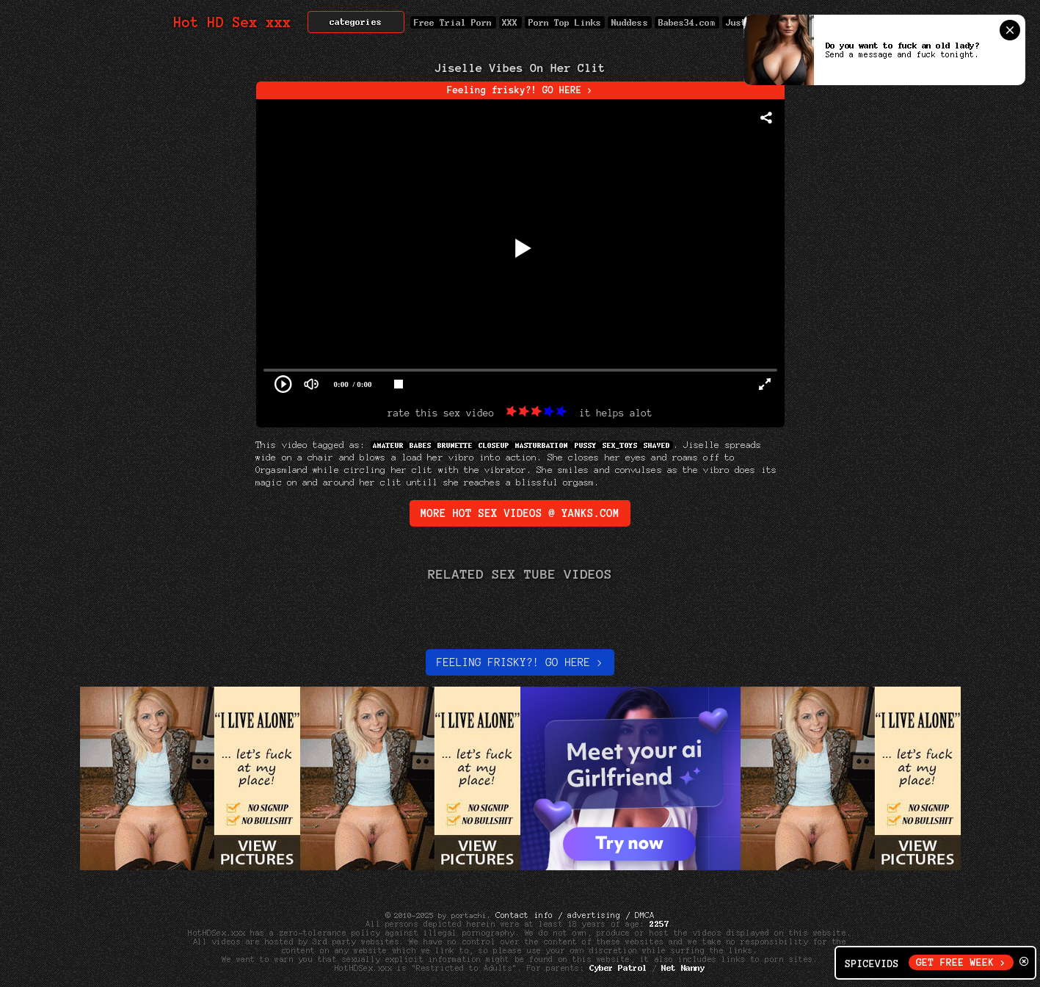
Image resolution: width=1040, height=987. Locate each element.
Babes (421, 445)
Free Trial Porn (453, 22)
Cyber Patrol (618, 968)
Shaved (657, 445)
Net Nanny (683, 968)
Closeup (494, 445)
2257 (659, 923)
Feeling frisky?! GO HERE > (520, 90)
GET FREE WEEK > (961, 962)
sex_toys (620, 445)
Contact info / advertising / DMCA (574, 915)
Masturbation (542, 445)
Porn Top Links (564, 22)
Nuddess (629, 22)
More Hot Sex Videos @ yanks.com (520, 513)
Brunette (455, 445)
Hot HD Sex (233, 22)
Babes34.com (687, 22)
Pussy (586, 445)
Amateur (389, 445)
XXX (510, 22)
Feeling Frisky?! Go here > (520, 662)
